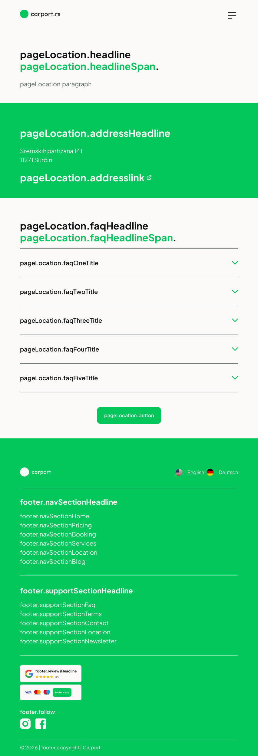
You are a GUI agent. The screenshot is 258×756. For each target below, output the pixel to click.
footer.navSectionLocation (58, 552)
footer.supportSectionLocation (65, 632)
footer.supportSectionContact (64, 622)
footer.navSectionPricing (56, 525)
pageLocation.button (129, 415)
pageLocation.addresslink (82, 177)
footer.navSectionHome (54, 516)
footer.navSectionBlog (52, 561)
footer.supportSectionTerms (61, 613)
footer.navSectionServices (58, 543)
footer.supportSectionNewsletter (68, 641)
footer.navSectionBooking (58, 534)
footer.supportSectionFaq (57, 604)
